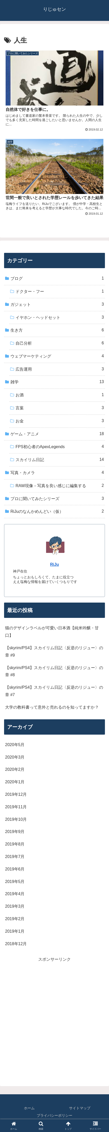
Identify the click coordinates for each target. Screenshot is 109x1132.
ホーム (29, 1108)
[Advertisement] (54, 1017)
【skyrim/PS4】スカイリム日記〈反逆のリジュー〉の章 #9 (54, 651)
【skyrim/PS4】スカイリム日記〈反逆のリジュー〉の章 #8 (54, 671)
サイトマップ (79, 1108)
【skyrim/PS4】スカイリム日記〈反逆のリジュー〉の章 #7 (54, 691)
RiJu (54, 564)
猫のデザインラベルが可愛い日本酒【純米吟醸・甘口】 (52, 631)
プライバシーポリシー (54, 1115)
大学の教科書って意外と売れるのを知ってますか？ (52, 707)
